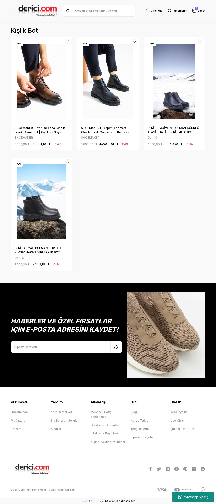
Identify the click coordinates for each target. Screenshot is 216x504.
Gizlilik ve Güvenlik (104, 425)
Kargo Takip (139, 420)
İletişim (16, 429)
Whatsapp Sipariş (193, 496)
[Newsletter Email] (66, 347)
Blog (133, 412)
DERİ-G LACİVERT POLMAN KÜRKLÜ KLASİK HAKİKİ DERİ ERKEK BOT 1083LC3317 (173, 130)
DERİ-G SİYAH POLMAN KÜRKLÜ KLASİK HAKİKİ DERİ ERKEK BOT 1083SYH (38, 250)
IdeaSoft (86, 501)
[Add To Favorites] (67, 41)
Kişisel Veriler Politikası (108, 442)
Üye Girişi (177, 420)
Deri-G (152, 137)
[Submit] (116, 347)
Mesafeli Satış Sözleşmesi (101, 414)
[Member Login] (153, 11)
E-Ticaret (99, 501)
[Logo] (37, 11)
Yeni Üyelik (178, 412)
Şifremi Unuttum (182, 429)
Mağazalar (19, 420)
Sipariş (56, 429)
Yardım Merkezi (62, 412)
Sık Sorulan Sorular (65, 420)
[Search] (98, 11)
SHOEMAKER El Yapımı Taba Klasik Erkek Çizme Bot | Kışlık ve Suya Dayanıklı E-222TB (40, 130)
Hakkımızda (19, 412)
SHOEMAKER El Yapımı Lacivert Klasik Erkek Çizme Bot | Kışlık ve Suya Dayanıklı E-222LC (105, 130)
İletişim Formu (140, 429)
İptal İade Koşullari (104, 433)
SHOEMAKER (24, 137)
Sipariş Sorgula (141, 437)
